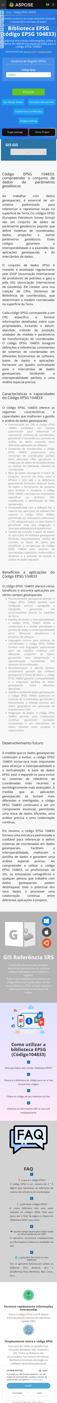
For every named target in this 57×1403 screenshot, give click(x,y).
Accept (28, 1386)
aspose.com (30, 51)
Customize (17, 1393)
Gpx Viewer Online (13, 102)
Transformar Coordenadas (28, 111)
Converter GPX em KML (41, 102)
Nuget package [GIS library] (15, 132)
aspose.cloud (45, 51)
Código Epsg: (29, 69)
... (28, 151)
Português (47, 4)
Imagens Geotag (28, 120)
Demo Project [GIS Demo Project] (42, 132)
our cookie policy (36, 1380)
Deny (39, 1393)
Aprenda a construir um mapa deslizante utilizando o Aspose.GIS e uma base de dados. (28, 20)
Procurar (28, 92)
